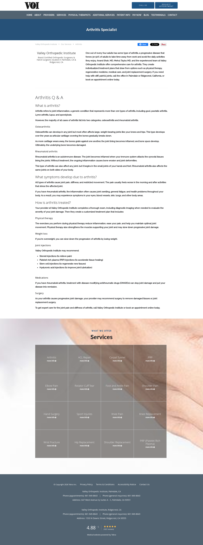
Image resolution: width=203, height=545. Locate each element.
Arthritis (78, 44)
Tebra (113, 534)
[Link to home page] (28, 5)
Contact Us (144, 484)
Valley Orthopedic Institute (46, 44)
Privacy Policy (86, 484)
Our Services (66, 44)
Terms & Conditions (105, 484)
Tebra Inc (72, 484)
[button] (166, 5)
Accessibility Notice (127, 484)
